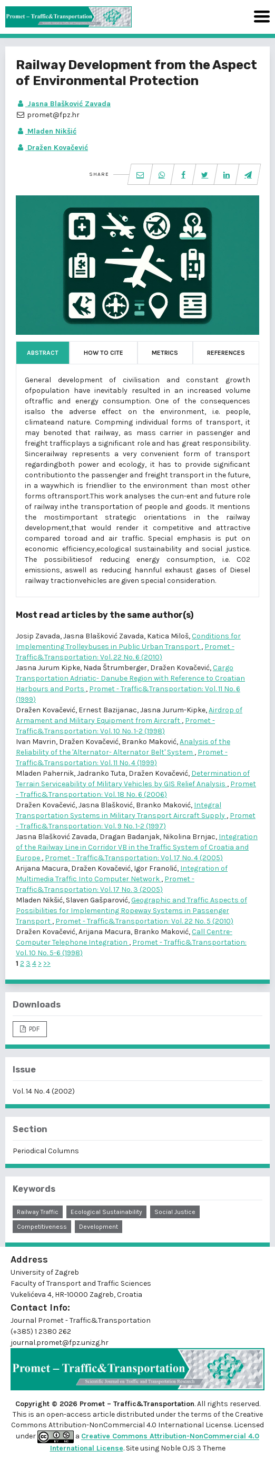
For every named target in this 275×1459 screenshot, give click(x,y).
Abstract (42, 352)
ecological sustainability (106, 1212)
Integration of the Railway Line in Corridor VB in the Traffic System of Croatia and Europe (137, 847)
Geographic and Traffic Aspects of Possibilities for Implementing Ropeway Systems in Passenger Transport (131, 911)
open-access (69, 1414)
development (98, 1226)
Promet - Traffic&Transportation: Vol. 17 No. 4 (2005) (134, 857)
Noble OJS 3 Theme (192, 1448)
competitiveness (42, 1226)
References (226, 352)
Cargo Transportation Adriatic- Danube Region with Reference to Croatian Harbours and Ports (130, 678)
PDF (33, 1029)
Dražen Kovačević (52, 147)
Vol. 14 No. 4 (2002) (44, 1091)
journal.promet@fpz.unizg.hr (60, 1342)
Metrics (165, 352)
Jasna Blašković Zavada (63, 103)
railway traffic (37, 1212)
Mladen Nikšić (46, 131)
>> (47, 963)
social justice (174, 1212)
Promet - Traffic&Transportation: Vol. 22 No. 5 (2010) (144, 921)
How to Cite (103, 352)
